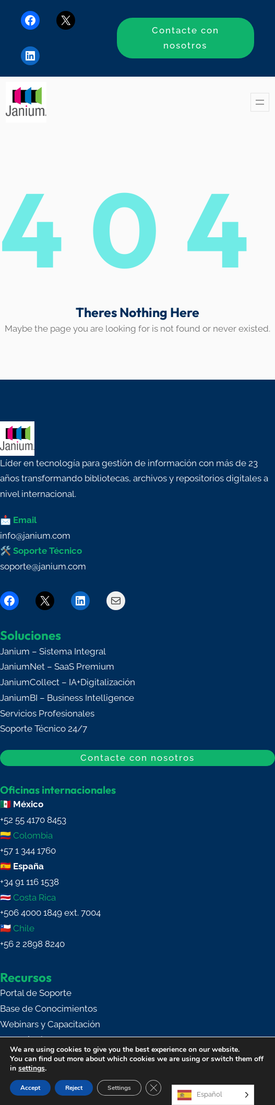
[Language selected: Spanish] (213, 1095)
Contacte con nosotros (185, 38)
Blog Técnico (26, 1040)
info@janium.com (35, 535)
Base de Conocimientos (48, 1008)
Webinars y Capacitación (50, 1024)
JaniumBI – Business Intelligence (67, 698)
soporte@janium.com (43, 566)
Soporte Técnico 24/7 (43, 728)
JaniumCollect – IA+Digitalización (67, 682)
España (28, 866)
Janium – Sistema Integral (53, 651)
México (28, 804)
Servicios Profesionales (47, 713)
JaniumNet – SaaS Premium (57, 666)
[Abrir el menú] (259, 102)
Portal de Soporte (35, 993)
